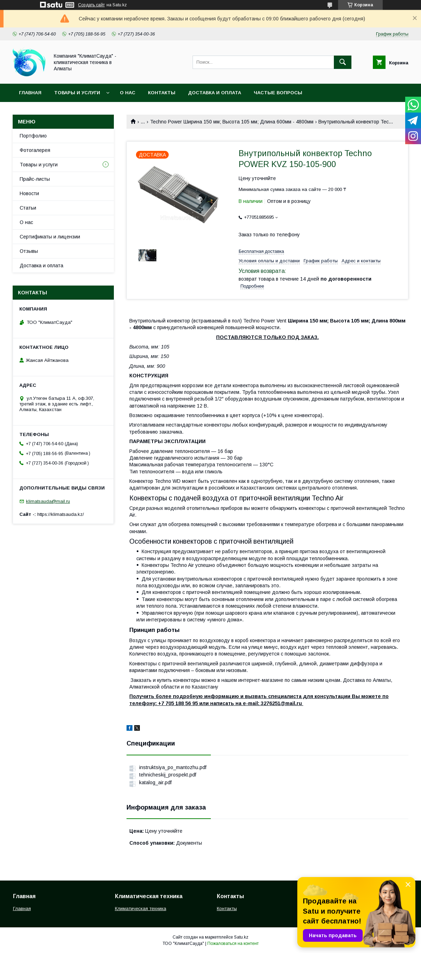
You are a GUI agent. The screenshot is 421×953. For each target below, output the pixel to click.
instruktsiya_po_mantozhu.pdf (172, 767)
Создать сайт (91, 4)
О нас (127, 92)
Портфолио (33, 136)
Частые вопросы (278, 92)
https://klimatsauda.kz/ (60, 514)
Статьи (28, 208)
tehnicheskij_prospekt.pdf (167, 775)
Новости (29, 193)
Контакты (161, 92)
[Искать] (342, 62)
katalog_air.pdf (155, 782)
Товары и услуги (77, 92)
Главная (30, 92)
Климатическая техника (140, 908)
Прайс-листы (35, 179)
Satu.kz (241, 937)
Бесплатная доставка (261, 251)
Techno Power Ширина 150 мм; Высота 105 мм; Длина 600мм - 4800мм (231, 121)
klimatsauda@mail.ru (48, 501)
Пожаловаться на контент (233, 943)
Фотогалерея (35, 150)
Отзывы (29, 251)
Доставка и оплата (214, 92)
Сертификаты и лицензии (50, 236)
